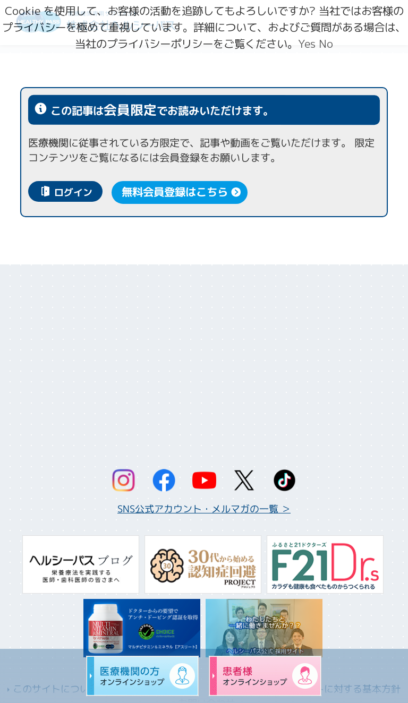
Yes (307, 44)
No (326, 44)
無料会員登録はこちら (175, 192)
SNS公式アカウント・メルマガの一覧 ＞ (204, 509)
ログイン (73, 193)
